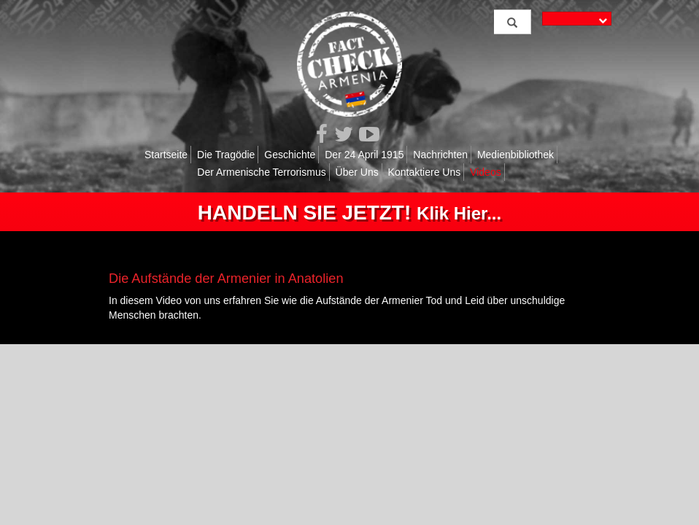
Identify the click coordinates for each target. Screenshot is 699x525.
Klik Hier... (349, 213)
